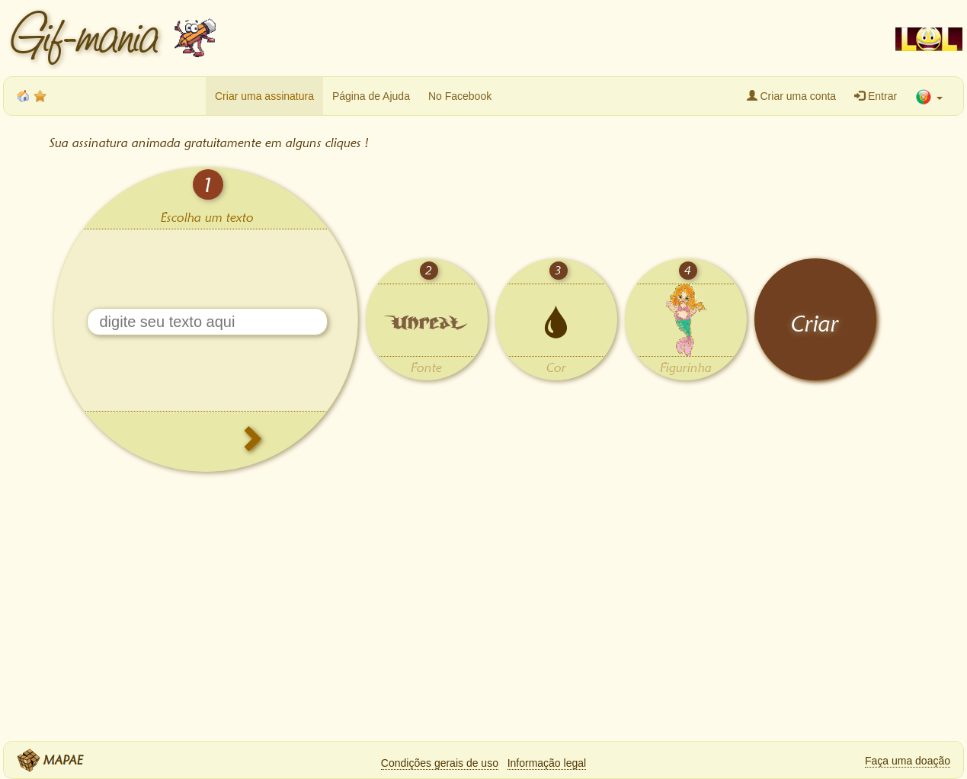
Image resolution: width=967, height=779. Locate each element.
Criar (815, 323)
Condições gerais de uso (439, 763)
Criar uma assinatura (264, 96)
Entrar (875, 96)
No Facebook (460, 96)
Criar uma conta (791, 96)
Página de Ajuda (371, 96)
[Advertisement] (552, 38)
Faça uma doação (907, 761)
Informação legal (547, 763)
